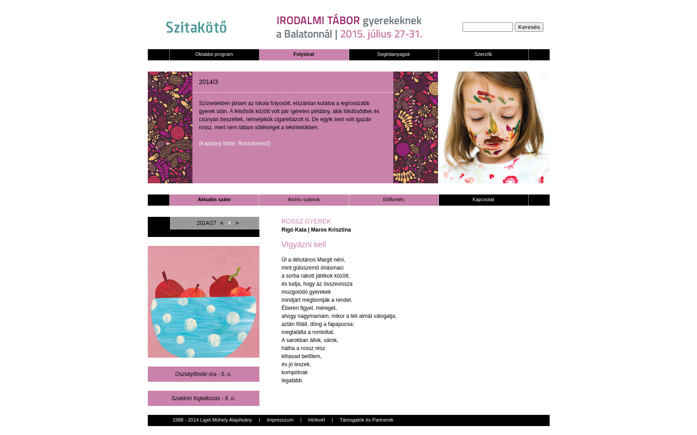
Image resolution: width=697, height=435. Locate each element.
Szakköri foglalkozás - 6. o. (203, 398)
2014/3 (208, 81)
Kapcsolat (483, 199)
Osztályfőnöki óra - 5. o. (203, 374)
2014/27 (206, 223)
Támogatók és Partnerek (366, 419)
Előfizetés (394, 199)
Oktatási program (214, 54)
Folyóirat (303, 54)
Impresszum (280, 419)
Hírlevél (316, 419)
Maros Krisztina (331, 230)
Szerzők (483, 54)
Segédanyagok (393, 54)
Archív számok (304, 199)
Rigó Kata (294, 230)
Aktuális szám (214, 199)
